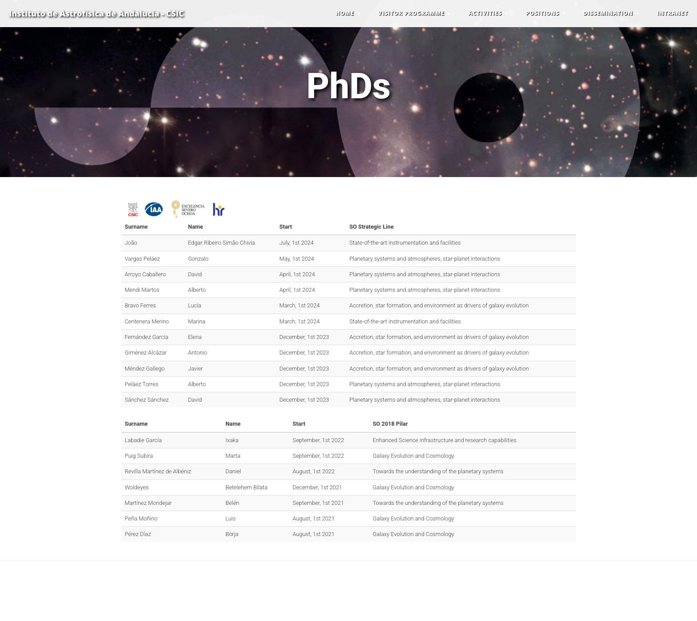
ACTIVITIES (488, 13)
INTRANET (672, 13)
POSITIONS (545, 13)
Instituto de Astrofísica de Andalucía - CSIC (96, 13)
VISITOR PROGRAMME (414, 13)
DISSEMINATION (611, 13)
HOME (348, 13)
